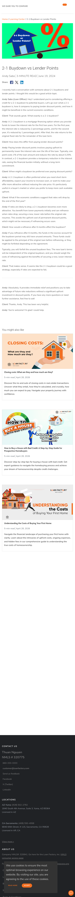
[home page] (22, 3)
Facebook (7, 779)
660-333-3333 (10, 763)
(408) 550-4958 (26, 823)
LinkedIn (7, 789)
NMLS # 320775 (13, 757)
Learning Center (17, 19)
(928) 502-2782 (20, 804)
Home (5, 19)
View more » (8, 841)
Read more (12, 885)
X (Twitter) (8, 784)
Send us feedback (11, 773)
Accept (27, 885)
